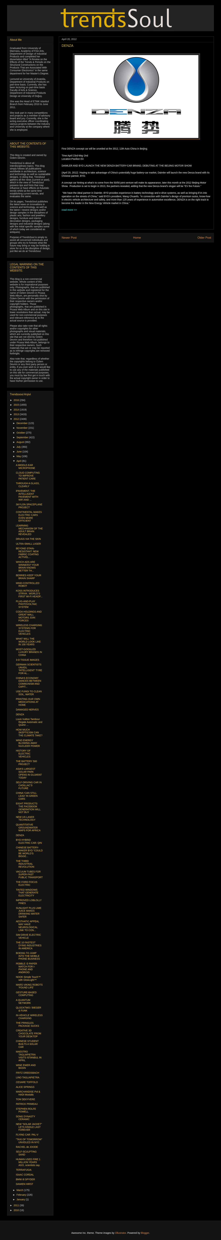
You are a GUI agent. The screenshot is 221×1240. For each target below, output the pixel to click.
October (21, 432)
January (21, 1199)
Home (137, 237)
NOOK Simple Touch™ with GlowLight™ (28, 978)
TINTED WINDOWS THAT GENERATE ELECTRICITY (27, 892)
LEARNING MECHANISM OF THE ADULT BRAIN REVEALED (29, 530)
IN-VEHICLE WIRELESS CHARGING (29, 1017)
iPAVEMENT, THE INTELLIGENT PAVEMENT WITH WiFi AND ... (27, 495)
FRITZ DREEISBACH (27, 1072)
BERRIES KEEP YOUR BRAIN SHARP (28, 577)
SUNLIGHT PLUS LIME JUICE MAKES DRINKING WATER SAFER (28, 912)
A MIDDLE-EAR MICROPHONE (25, 466)
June (19, 451)
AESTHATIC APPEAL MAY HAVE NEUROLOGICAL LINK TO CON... (27, 925)
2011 (17, 1205)
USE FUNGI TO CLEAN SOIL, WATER (29, 693)
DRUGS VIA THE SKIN (28, 539)
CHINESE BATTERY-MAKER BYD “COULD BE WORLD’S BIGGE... (29, 852)
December (22, 423)
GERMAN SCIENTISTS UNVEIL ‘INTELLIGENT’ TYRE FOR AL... (29, 669)
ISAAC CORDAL (25, 1174)
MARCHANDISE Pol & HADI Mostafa (28, 1093)
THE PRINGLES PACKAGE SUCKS (27, 1024)
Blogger (145, 1233)
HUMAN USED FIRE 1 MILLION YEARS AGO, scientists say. (28, 1162)
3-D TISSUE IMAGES (27, 659)
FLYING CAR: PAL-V (27, 1134)
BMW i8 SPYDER (25, 1179)
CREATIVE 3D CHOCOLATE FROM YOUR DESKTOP (28, 1033)
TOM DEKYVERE (25, 1099)
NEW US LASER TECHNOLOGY (25, 818)
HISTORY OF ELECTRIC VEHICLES (23, 753)
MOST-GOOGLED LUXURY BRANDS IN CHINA (29, 652)
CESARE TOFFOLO (27, 1082)
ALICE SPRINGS (25, 1087)
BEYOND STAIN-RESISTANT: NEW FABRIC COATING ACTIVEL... (27, 552)
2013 (17, 414)
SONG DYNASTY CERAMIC (25, 1118)
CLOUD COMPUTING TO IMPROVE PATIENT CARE (28, 475)
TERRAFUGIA (23, 1169)
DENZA (20, 714)
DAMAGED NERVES (27, 709)
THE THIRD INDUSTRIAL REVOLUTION (25, 864)
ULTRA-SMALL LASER (28, 543)
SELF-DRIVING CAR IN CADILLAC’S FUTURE (29, 785)
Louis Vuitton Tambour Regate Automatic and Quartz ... (29, 722)
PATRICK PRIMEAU (27, 1104)
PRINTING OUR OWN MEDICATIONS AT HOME (28, 702)
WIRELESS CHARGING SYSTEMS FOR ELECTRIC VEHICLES (29, 629)
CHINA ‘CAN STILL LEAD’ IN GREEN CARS (27, 796)
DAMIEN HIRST (24, 1184)
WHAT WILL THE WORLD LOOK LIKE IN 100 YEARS (28, 641)
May (19, 456)
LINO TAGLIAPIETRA (27, 1077)
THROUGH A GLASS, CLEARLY (28, 485)
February (21, 1194)
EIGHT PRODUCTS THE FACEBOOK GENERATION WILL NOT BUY (28, 808)
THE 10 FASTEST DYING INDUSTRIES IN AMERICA (28, 945)
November (22, 427)
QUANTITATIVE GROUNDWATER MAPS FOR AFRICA (28, 827)
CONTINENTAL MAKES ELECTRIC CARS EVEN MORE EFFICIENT (29, 516)
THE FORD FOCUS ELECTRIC (26, 883)
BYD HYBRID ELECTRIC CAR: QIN (29, 841)
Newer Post (69, 237)
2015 (17, 404)
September (22, 437)
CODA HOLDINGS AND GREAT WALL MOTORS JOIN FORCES (29, 616)
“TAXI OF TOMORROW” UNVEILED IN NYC (29, 1141)
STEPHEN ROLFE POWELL (26, 1110)
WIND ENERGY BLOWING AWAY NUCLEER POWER (28, 743)
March (20, 1190)
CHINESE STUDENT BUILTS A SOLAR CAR (27, 1044)
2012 (17, 419)
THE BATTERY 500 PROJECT (26, 763)
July (18, 447)
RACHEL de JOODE (27, 1147)
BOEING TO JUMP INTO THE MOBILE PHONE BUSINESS (28, 956)
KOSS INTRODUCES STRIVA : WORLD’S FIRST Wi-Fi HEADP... (29, 593)
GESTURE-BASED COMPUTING (26, 994)
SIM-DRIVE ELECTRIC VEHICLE (28, 936)
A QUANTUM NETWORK (23, 1001)
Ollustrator (120, 1233)
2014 (17, 409)
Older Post (204, 237)
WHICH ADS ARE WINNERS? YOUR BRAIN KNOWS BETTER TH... (27, 566)
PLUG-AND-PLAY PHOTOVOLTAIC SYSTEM (26, 604)
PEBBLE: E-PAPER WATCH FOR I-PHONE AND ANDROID (26, 968)
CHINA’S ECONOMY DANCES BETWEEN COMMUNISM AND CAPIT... (28, 682)
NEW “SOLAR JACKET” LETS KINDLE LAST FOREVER (29, 1127)
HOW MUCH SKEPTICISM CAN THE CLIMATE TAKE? (29, 732)
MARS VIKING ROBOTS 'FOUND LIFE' (29, 986)
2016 (17, 400)
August (20, 442)
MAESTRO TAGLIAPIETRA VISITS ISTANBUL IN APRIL (28, 1056)
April (19, 461)
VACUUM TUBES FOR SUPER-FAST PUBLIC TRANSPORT (29, 874)
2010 (17, 1210)
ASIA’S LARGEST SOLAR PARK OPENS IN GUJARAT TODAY (29, 773)
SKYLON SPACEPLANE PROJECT (29, 506)
